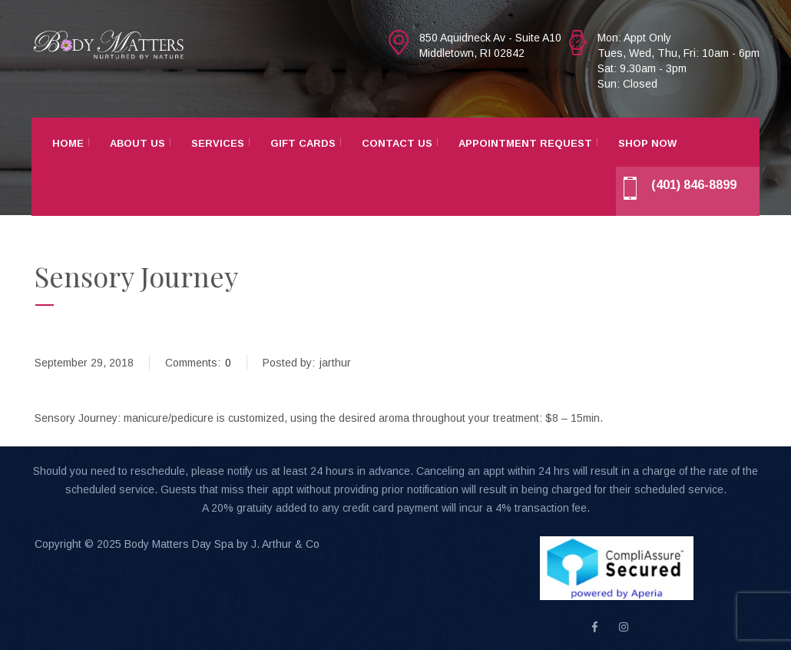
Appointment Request (525, 143)
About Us (137, 143)
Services (217, 143)
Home (68, 143)
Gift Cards (303, 143)
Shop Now (647, 143)
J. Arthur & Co (285, 544)
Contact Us (397, 143)
